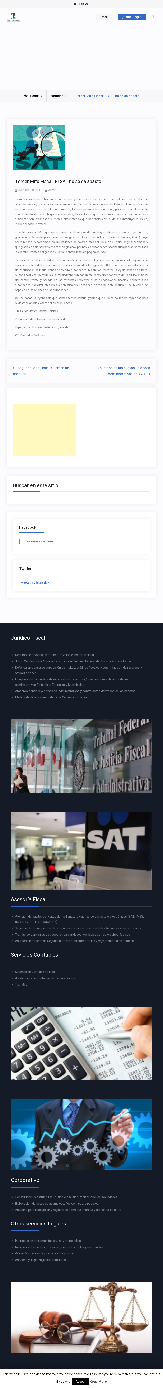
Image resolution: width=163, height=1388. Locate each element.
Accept (80, 1381)
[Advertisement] (81, 58)
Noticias (57, 95)
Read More (98, 1381)
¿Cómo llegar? (132, 17)
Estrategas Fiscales (38, 541)
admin (52, 190)
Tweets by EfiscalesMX (34, 582)
